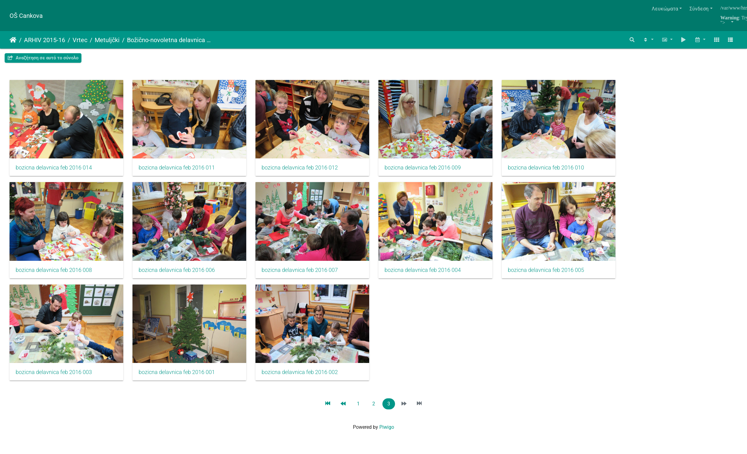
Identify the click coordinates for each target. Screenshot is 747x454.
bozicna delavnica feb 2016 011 (180, 170)
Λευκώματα (665, 9)
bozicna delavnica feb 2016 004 (433, 275)
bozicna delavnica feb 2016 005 (560, 275)
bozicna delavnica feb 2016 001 (180, 379)
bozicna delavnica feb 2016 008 (54, 275)
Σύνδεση (699, 9)
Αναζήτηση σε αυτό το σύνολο (43, 58)
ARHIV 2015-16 (44, 40)
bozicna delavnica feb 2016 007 (307, 275)
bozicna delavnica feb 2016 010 (560, 170)
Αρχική (13, 40)
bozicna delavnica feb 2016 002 (307, 379)
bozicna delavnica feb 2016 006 (180, 275)
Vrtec (80, 40)
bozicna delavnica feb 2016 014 (54, 170)
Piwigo (386, 434)
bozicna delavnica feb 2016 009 (433, 170)
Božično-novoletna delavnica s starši (169, 40)
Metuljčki (107, 40)
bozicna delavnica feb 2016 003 (54, 379)
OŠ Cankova (26, 15)
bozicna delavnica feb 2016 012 (307, 170)
